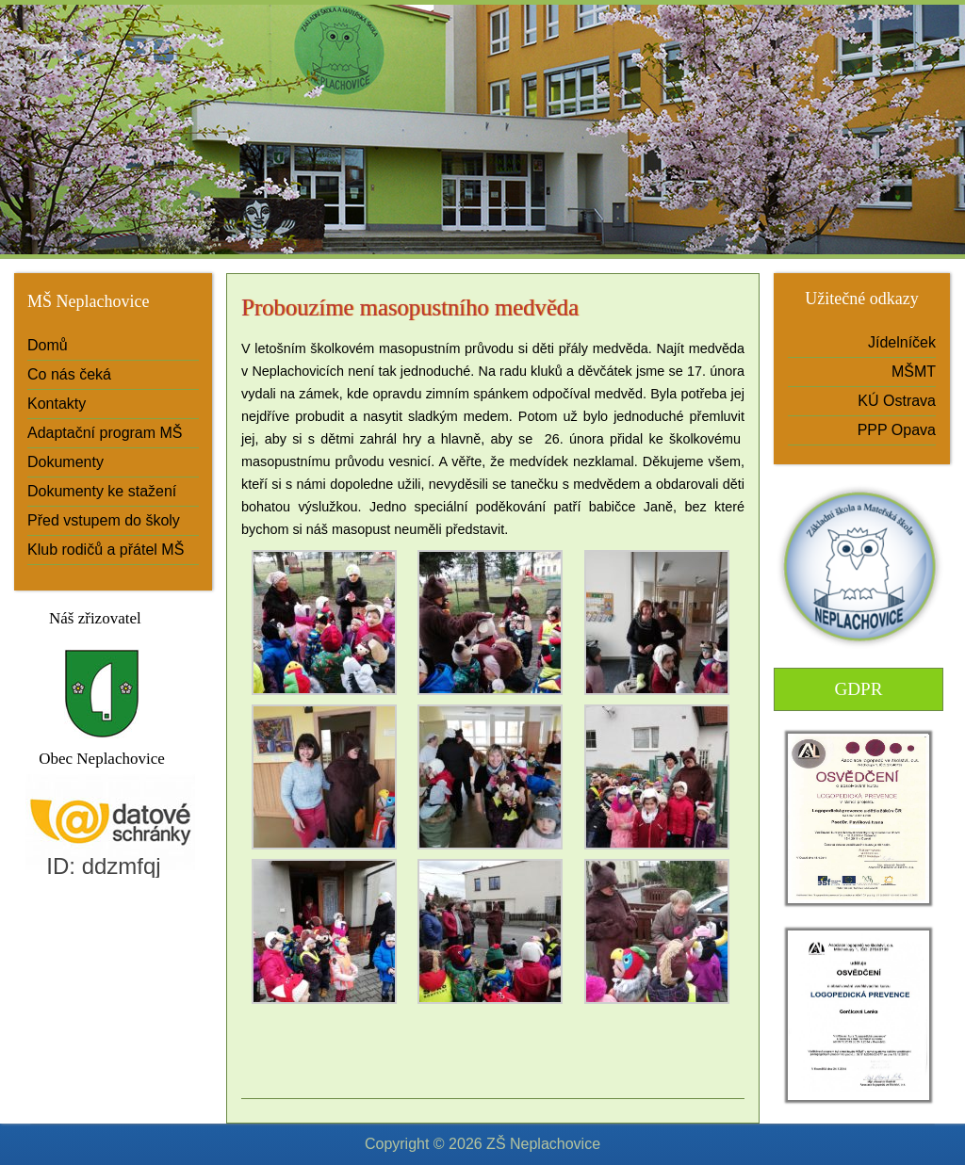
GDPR (858, 689)
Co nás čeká (69, 374)
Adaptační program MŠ (105, 433)
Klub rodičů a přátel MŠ (105, 550)
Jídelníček (902, 342)
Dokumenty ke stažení (101, 491)
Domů (47, 345)
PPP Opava (897, 430)
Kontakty (56, 404)
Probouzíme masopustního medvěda (410, 307)
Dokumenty (65, 462)
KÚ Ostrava (897, 401)
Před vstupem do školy (103, 520)
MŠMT (913, 372)
